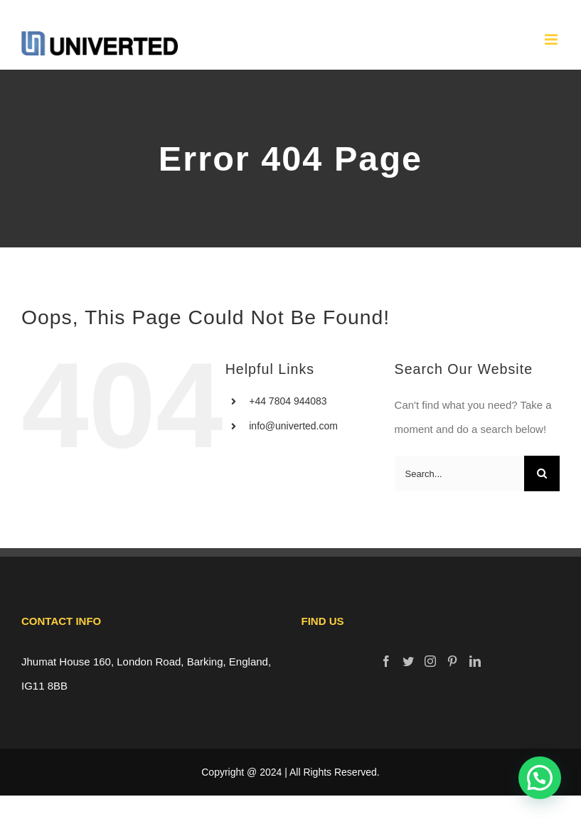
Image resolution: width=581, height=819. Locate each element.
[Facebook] (386, 661)
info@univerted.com (293, 426)
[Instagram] (430, 661)
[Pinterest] (452, 661)
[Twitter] (408, 661)
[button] (539, 777)
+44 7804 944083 (287, 401)
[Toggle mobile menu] (552, 39)
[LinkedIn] (475, 661)
